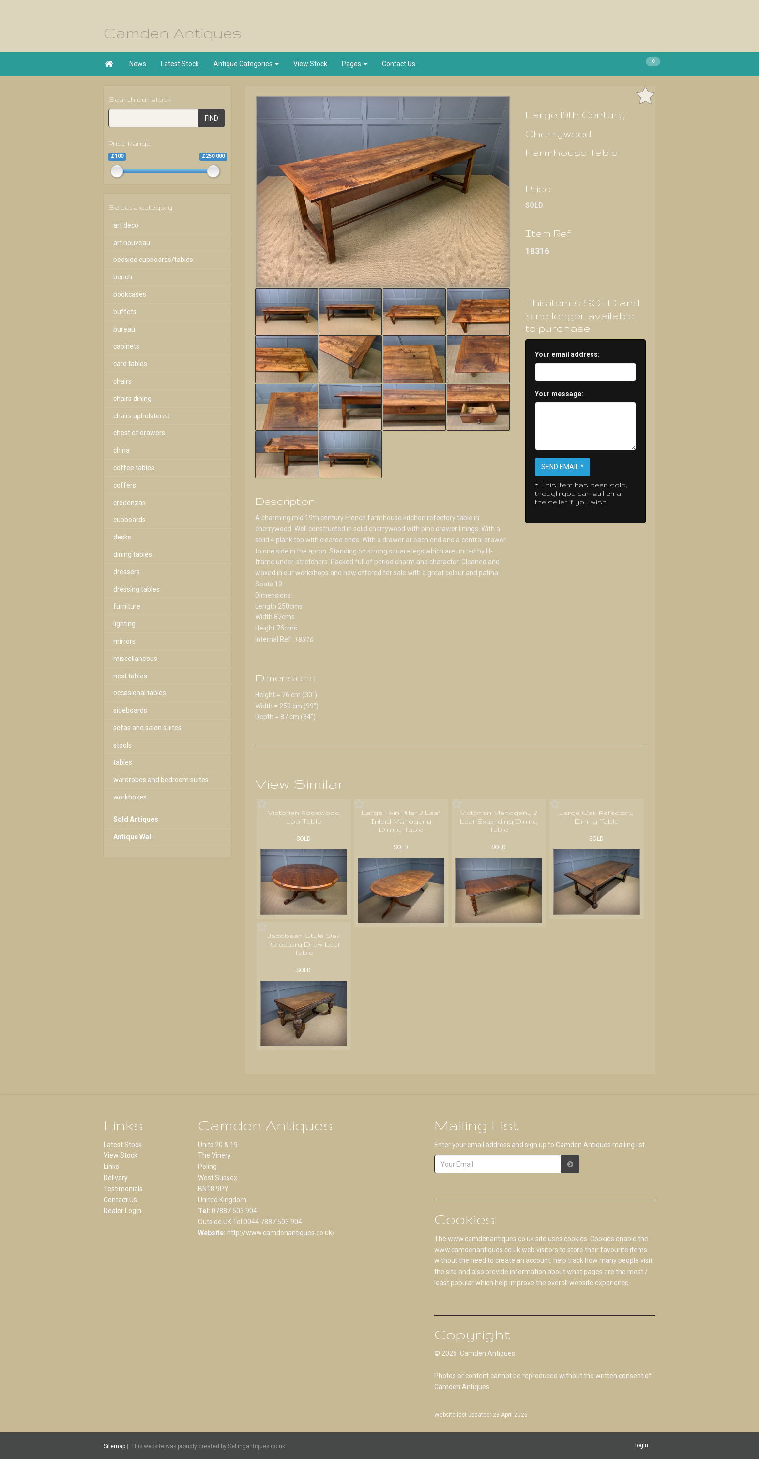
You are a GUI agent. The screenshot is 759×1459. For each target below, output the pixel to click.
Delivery (116, 1178)
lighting (124, 624)
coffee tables (133, 468)
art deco (125, 225)
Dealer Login (122, 1210)
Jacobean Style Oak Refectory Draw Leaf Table (303, 944)
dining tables (132, 554)
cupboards (129, 519)
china (121, 450)
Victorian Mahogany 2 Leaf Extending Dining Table (499, 821)
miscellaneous (135, 658)
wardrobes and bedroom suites (161, 779)
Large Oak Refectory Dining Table (596, 817)
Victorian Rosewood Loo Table (304, 817)
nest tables (130, 676)
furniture (126, 606)
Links (111, 1166)
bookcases (129, 294)
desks (122, 537)
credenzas (129, 503)
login (641, 1445)
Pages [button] (354, 64)
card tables (130, 364)
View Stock (310, 64)
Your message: (559, 394)
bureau (124, 329)
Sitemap (114, 1446)
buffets (125, 312)
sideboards (130, 710)
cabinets (126, 346)
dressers (126, 572)
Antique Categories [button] (246, 64)
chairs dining (132, 398)
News (137, 64)
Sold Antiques (135, 819)
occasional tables (139, 693)
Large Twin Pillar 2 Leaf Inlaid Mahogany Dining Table (401, 821)
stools (122, 745)
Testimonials (123, 1189)
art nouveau (131, 242)
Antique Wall (133, 837)
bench (122, 277)
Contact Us (398, 64)
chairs (122, 381)
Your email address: (567, 354)
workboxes (130, 797)
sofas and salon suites (147, 728)
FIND (211, 118)
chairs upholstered (141, 416)
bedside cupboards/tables (153, 259)
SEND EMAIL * (562, 467)
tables (122, 762)
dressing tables (136, 589)
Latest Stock (180, 64)
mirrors (124, 641)
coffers (124, 485)
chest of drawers (139, 433)
